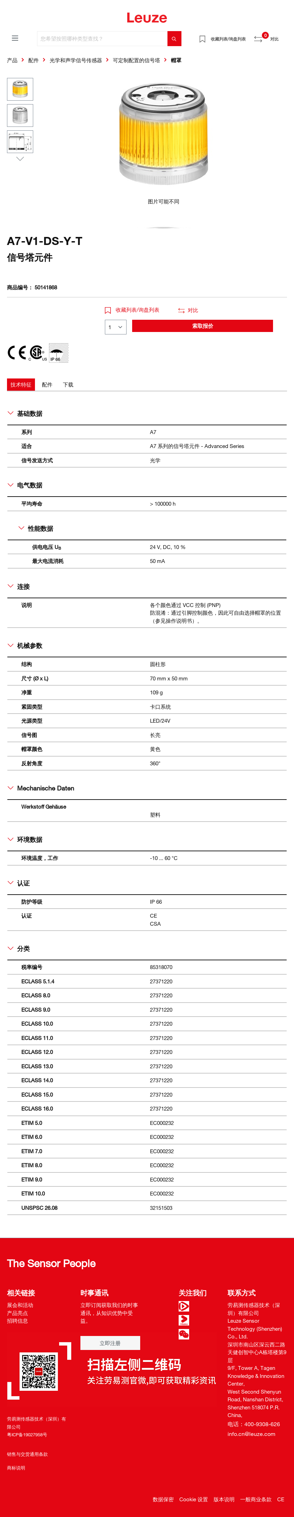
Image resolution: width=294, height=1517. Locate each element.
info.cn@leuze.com (251, 1433)
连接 (19, 586)
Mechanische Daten (41, 788)
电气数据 (25, 485)
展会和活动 (20, 1305)
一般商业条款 (256, 1499)
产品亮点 (17, 1313)
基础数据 (25, 413)
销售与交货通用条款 (27, 1454)
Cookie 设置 (193, 1499)
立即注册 (110, 1343)
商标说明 (16, 1468)
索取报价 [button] (202, 326)
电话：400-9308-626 (254, 1424)
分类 (19, 948)
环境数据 (25, 839)
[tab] (21, 384)
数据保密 (163, 1499)
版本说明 (224, 1499)
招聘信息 (17, 1320)
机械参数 (25, 645)
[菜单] (15, 37)
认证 (19, 883)
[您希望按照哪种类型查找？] (102, 38)
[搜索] (174, 38)
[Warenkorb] (283, 36)
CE (280, 1499)
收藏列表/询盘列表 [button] (132, 309)
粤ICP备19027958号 (27, 1434)
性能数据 (36, 528)
